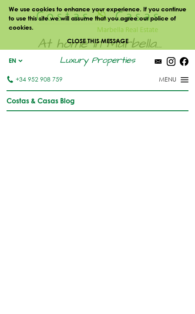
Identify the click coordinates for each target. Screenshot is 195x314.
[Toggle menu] (162, 80)
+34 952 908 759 (35, 79)
